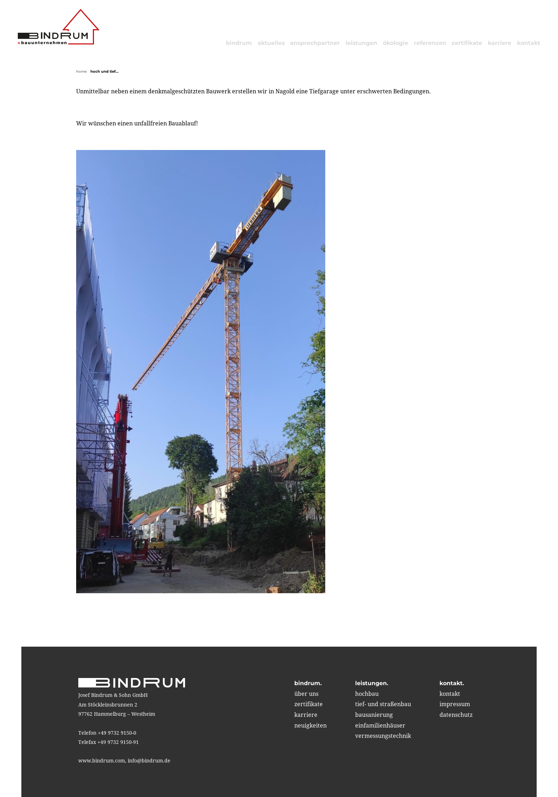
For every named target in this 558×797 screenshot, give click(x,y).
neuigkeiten (310, 725)
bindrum (239, 43)
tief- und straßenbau (383, 704)
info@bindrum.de (149, 760)
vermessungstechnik (383, 736)
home (81, 71)
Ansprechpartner (315, 43)
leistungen (361, 43)
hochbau (367, 694)
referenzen (430, 43)
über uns (306, 694)
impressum (454, 704)
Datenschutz (456, 715)
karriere (499, 43)
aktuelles (271, 43)
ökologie (395, 43)
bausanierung (374, 715)
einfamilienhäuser (380, 725)
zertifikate (467, 43)
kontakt (528, 43)
